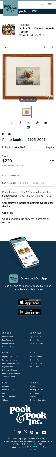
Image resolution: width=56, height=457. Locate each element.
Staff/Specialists (36, 390)
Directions (34, 393)
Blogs (4, 393)
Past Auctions (7, 340)
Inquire (50, 147)
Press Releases (8, 390)
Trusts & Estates (36, 343)
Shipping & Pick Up (9, 370)
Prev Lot (7, 47)
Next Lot (48, 47)
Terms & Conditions (10, 377)
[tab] (9, 184)
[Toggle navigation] (50, 5)
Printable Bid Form (9, 360)
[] (50, 160)
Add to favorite (52, 134)
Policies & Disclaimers (11, 373)
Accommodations (37, 396)
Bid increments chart (11, 175)
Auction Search (8, 343)
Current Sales (7, 336)
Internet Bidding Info (10, 363)
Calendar (5, 386)
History (33, 386)
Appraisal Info (35, 336)
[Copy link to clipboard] (11, 123)
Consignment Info (37, 356)
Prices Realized (36, 366)
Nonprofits (34, 340)
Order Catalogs (8, 347)
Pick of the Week (9, 396)
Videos (5, 400)
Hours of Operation (38, 400)
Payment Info (7, 366)
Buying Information (10, 356)
